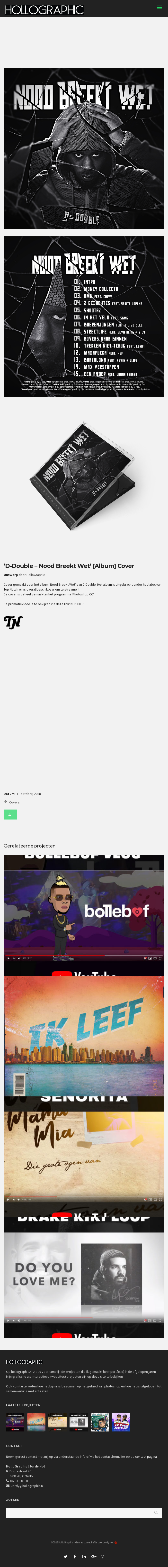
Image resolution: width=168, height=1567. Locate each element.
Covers (14, 802)
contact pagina (146, 1456)
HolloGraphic (36, 575)
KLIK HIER (77, 604)
